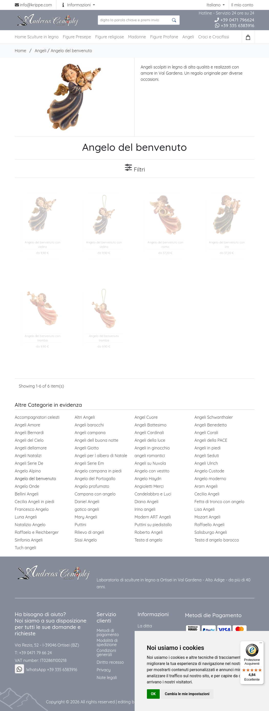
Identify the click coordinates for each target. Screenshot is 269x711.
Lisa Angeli (205, 509)
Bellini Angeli (27, 493)
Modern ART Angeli (153, 517)
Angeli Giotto (87, 447)
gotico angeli (87, 509)
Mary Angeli (86, 517)
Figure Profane (164, 36)
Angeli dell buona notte (97, 440)
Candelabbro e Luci (153, 493)
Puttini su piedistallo (153, 524)
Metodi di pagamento (107, 632)
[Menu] (261, 644)
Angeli (188, 36)
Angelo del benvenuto (71, 50)
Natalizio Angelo (30, 524)
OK (153, 694)
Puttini (81, 524)
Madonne (137, 36)
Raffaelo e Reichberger (37, 532)
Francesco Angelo (32, 509)
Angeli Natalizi (28, 455)
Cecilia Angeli (207, 493)
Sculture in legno (43, 36)
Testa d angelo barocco (217, 540)
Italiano (214, 4)
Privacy (103, 670)
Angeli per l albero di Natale (101, 455)
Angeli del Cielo (29, 440)
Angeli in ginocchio (152, 447)
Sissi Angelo (86, 540)
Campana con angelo (95, 493)
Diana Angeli (146, 501)
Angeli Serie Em (89, 463)
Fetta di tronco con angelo (219, 501)
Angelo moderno (210, 478)
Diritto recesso (110, 662)
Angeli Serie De (29, 463)
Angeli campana (90, 432)
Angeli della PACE (211, 440)
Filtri (134, 168)
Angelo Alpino (28, 470)
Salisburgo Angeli (211, 532)
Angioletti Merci (149, 486)
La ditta (144, 626)
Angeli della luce (150, 440)
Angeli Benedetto (211, 424)
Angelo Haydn (148, 478)
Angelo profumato (92, 486)
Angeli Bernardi (29, 432)
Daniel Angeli (87, 501)
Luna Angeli (26, 517)
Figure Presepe (77, 36)
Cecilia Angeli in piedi (34, 501)
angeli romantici (150, 455)
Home (20, 50)
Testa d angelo (149, 540)
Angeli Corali (206, 432)
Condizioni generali (106, 652)
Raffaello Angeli (209, 524)
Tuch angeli (25, 547)
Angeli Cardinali (149, 432)
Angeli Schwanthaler (214, 417)
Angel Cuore (146, 417)
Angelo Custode (209, 470)
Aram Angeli (206, 486)
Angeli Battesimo (151, 424)
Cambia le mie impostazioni (187, 694)
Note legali (106, 677)
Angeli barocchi (89, 424)
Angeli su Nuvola (150, 463)
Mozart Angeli (207, 517)
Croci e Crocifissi (213, 36)
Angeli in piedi (208, 447)
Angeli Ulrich (206, 463)
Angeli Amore (27, 424)
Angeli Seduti (207, 455)
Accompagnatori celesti (37, 417)
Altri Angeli (85, 417)
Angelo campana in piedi (98, 470)
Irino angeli (145, 509)
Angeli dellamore (31, 447)
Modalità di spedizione (106, 642)
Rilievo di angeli (89, 532)
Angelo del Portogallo (95, 478)
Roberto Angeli (149, 532)
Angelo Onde (27, 486)
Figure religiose (109, 36)
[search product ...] (139, 20)
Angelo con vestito (152, 470)
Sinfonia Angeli (29, 540)
